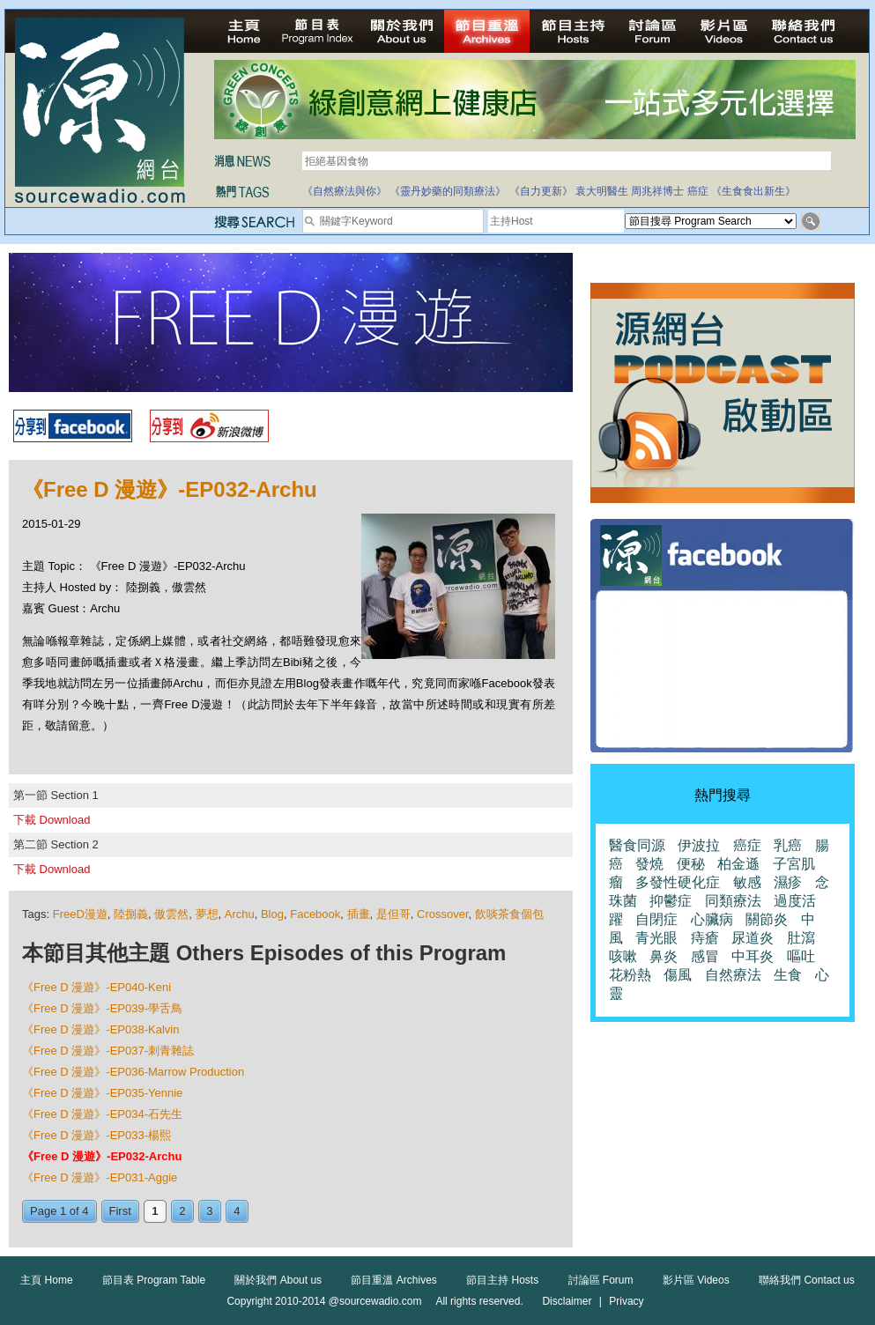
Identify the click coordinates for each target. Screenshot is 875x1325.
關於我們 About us (278, 1280)
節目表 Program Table (153, 1280)
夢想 (207, 914)
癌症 (697, 191)
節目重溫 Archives (393, 1280)
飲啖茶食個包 (509, 914)
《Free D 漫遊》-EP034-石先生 (102, 1114)
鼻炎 (663, 956)
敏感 (747, 882)
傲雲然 (171, 914)
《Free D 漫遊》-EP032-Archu (102, 1156)
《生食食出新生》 (753, 191)
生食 (788, 974)
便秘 (691, 863)
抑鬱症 (670, 900)
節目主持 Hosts (502, 1280)
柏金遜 (738, 863)
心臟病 (712, 919)
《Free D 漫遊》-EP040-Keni (96, 987)
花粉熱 (630, 974)
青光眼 (656, 937)
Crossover (443, 914)
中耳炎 (752, 956)
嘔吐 (801, 956)
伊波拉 (699, 845)
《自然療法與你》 (344, 191)
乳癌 (788, 845)
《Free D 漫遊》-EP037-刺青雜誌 (108, 1050)
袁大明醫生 (601, 191)
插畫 (358, 914)
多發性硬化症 (677, 882)
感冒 (705, 956)
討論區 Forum (601, 1280)
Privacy (626, 1301)
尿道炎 (752, 937)
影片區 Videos (696, 1280)
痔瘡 (705, 937)
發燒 (649, 863)
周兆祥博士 (657, 191)
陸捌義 (131, 914)
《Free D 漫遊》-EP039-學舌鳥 (102, 1008)
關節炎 (766, 919)
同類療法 (733, 900)
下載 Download (51, 819)
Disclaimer (566, 1301)
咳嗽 (623, 956)
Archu (240, 914)
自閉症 (656, 919)
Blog (272, 914)
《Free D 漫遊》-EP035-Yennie (102, 1092)
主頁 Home (46, 1280)
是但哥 (393, 914)
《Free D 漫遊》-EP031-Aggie (99, 1177)
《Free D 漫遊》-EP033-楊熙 (96, 1135)
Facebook (315, 914)
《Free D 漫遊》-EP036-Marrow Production (133, 1071)
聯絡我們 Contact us (807, 1280)
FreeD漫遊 (80, 914)
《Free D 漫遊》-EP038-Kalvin (100, 1029)
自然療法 (733, 974)
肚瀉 (801, 937)
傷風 (678, 974)
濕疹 (788, 882)
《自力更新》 (541, 191)
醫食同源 (637, 845)
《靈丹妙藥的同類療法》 (447, 191)
